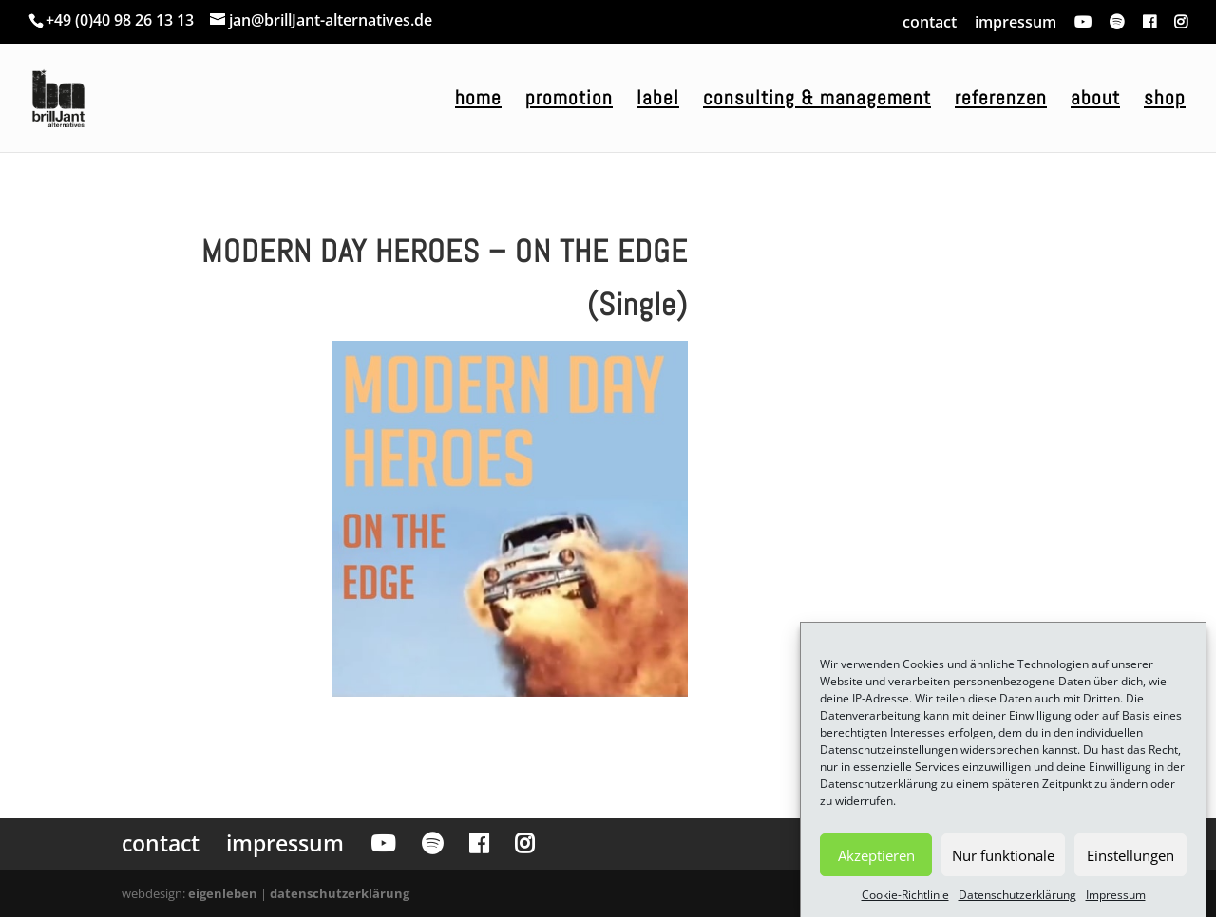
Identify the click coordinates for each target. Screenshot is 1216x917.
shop (1165, 100)
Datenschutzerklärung (1017, 901)
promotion (569, 100)
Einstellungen (1130, 861)
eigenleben (222, 893)
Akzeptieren (876, 861)
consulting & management (817, 100)
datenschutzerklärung (339, 893)
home (478, 100)
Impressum (1116, 901)
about (1095, 100)
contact (929, 21)
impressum (1015, 21)
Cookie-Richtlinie (905, 901)
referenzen (1001, 100)
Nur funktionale (1003, 861)
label (657, 100)
